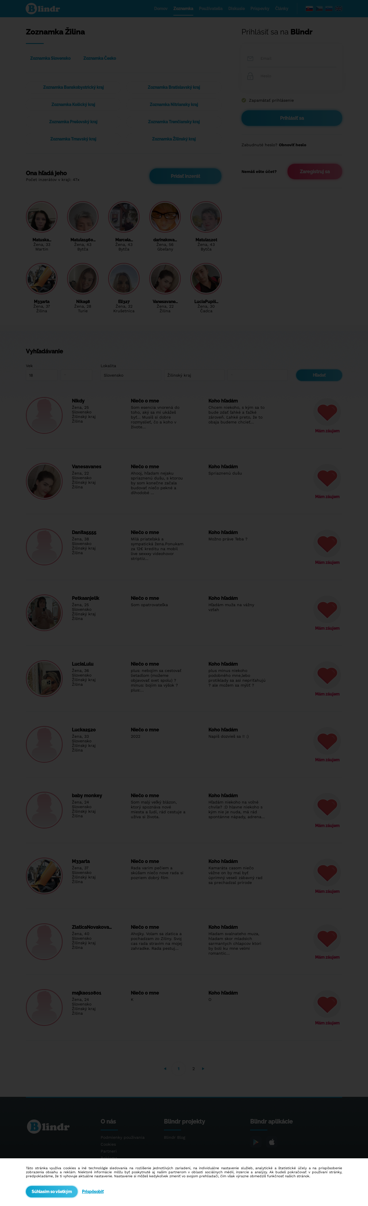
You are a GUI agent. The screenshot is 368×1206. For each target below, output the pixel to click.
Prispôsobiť (92, 1191)
